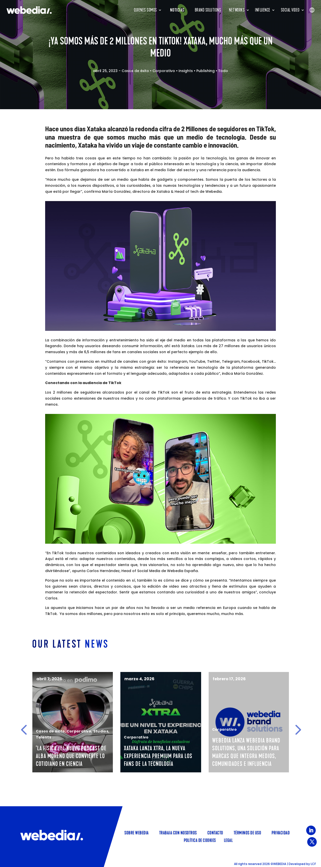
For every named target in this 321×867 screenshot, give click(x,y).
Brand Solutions (208, 10)
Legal (228, 840)
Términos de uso (247, 832)
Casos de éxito (135, 70)
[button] (23, 729)
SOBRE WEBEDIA (136, 832)
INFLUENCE (262, 10)
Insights (186, 70)
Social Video (290, 10)
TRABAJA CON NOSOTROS (178, 832)
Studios (143, 731)
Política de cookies (200, 840)
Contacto (215, 832)
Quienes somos (145, 10)
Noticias (177, 10)
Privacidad (281, 832)
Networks (237, 10)
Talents (48, 745)
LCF (313, 864)
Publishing (205, 70)
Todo (223, 70)
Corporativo (163, 70)
